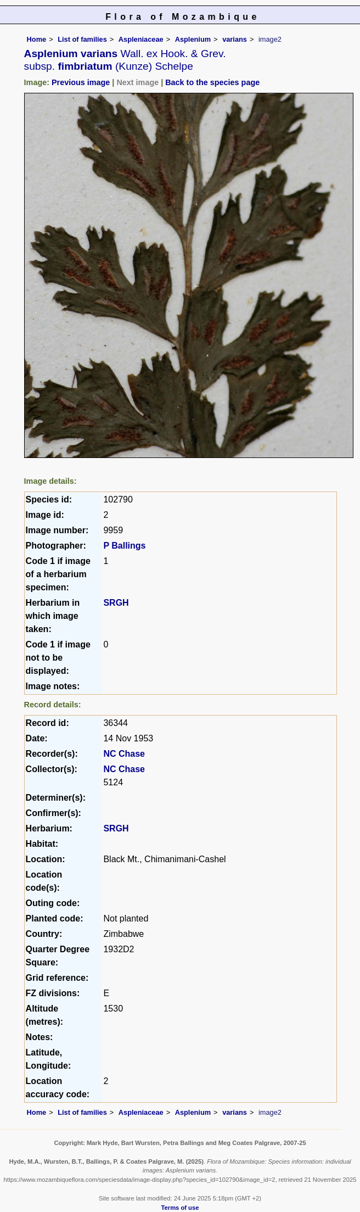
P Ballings (124, 545)
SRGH (115, 602)
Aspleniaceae (141, 39)
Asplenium (193, 39)
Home (37, 39)
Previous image (81, 82)
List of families (82, 39)
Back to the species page (212, 82)
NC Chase (124, 753)
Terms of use (180, 1207)
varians (234, 39)
